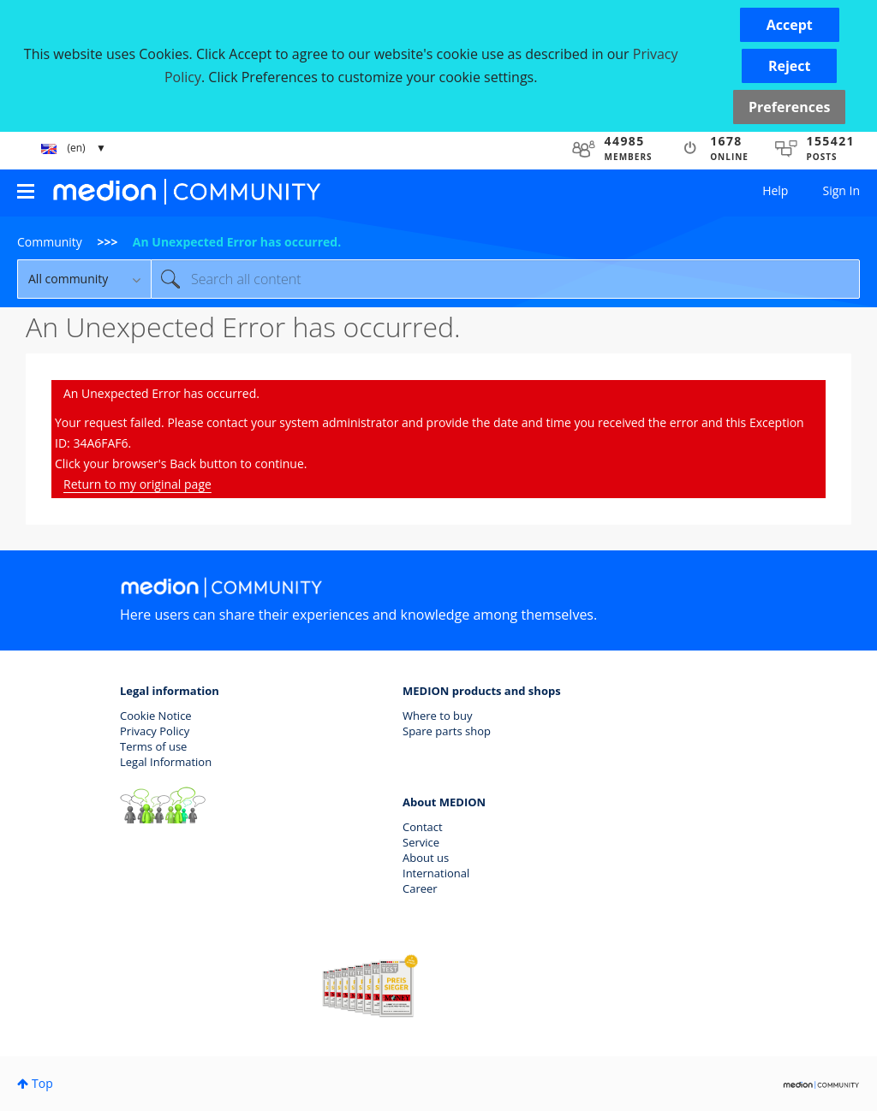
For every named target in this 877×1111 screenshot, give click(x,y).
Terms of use (153, 746)
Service (421, 842)
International (436, 873)
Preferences (789, 107)
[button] (789, 25)
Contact (423, 827)
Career (420, 888)
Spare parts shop (447, 731)
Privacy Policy (154, 731)
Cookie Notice (156, 715)
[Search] (505, 279)
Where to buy (438, 715)
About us (426, 857)
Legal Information (166, 761)
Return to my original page (137, 484)
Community (49, 242)
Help (775, 190)
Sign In (841, 190)
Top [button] (42, 1083)
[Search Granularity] (84, 279)
